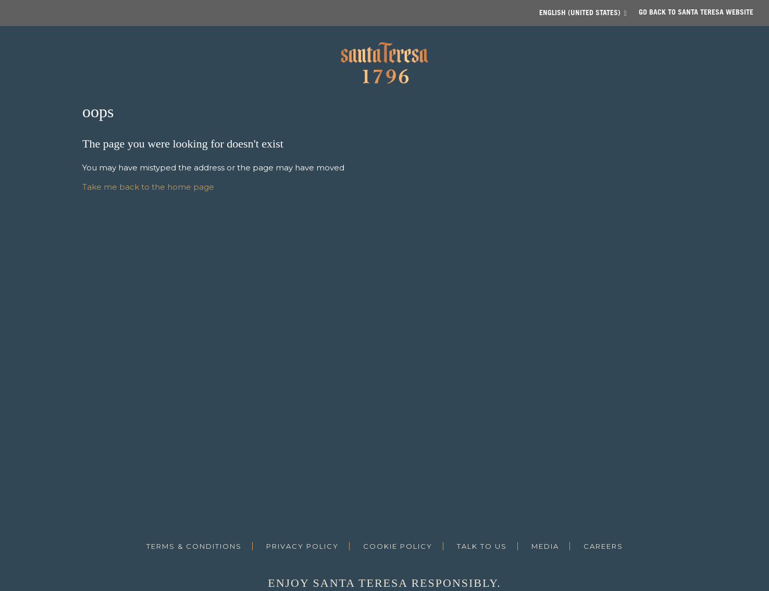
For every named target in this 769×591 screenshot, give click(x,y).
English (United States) (580, 12)
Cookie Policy (397, 546)
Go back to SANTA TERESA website (696, 11)
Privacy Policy (302, 546)
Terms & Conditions (194, 546)
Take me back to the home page (148, 187)
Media (545, 546)
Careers (603, 546)
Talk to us (482, 546)
